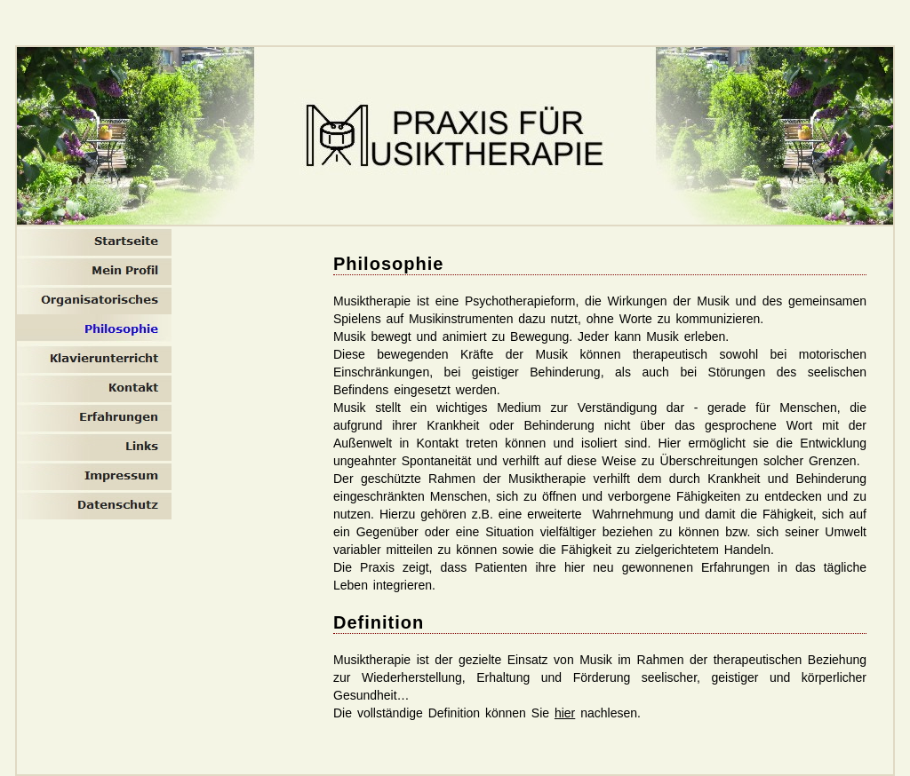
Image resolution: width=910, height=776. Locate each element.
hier (565, 713)
